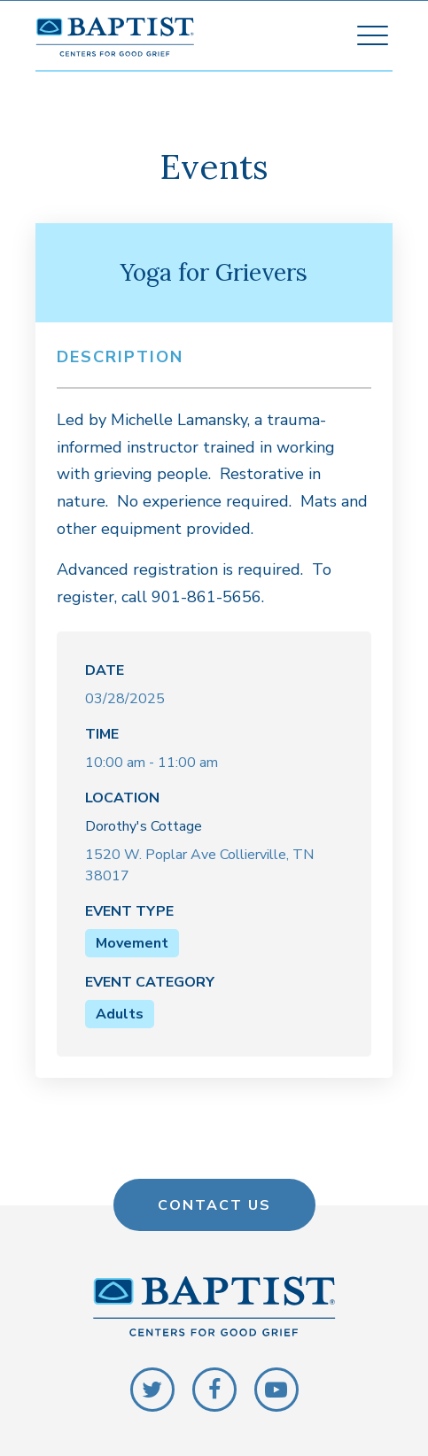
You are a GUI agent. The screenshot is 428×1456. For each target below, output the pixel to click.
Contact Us (214, 1204)
